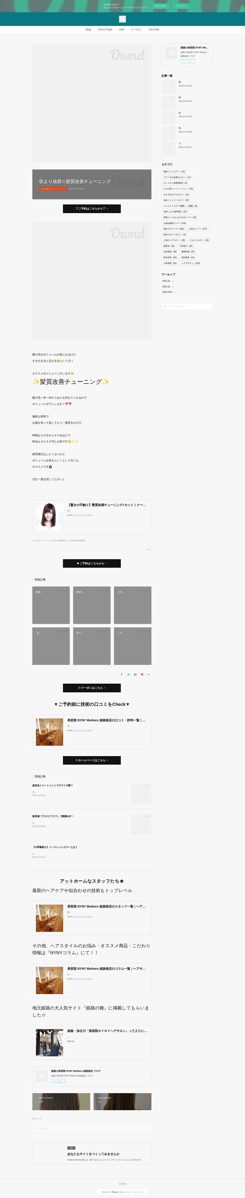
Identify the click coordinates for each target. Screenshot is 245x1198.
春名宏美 (170, 257)
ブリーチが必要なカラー (177, 177)
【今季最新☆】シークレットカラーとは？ (55, 847)
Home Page (105, 29)
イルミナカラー (199, 240)
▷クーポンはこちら (90, 687)
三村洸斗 (185, 246)
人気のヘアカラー (174, 240)
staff (121, 29)
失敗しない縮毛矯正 (175, 211)
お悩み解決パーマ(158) (65, 540)
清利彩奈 (187, 257)
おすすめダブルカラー (176, 194)
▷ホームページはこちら (90, 760)
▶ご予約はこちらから (90, 563)
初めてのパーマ (174, 229)
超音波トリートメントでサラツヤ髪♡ (52, 785)
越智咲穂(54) (80, 540)
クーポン (136, 29)
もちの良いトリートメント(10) (44, 540)
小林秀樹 (170, 263)
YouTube (154, 29)
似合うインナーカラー (176, 200)
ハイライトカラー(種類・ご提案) (180, 206)
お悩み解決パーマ (175, 223)
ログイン (181, 6)
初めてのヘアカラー (175, 234)
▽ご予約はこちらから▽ (90, 208)
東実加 (169, 246)
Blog (88, 29)
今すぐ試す (160, 6)
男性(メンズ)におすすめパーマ (180, 217)
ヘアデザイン (190, 263)
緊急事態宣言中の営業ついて (192, 82)
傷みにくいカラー (174, 171)
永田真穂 (170, 251)
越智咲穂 (187, 251)
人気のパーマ (198, 229)
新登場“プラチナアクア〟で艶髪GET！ (53, 816)
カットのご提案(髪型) (175, 183)
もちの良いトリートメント (53, 189)
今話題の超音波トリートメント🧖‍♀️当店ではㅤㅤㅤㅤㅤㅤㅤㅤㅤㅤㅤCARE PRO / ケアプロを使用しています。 (71, 792)
